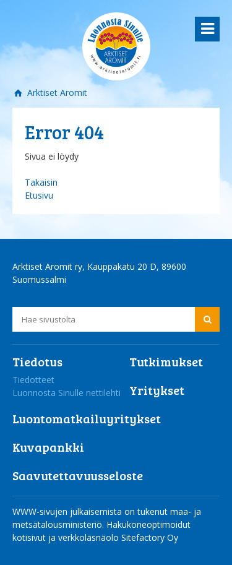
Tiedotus (37, 361)
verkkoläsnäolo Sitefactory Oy (118, 537)
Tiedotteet (33, 380)
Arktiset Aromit (56, 92)
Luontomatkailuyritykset (86, 418)
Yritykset (156, 390)
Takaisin (41, 182)
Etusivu (39, 195)
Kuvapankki (48, 446)
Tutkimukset (166, 361)
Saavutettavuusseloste (77, 475)
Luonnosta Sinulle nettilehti (66, 393)
